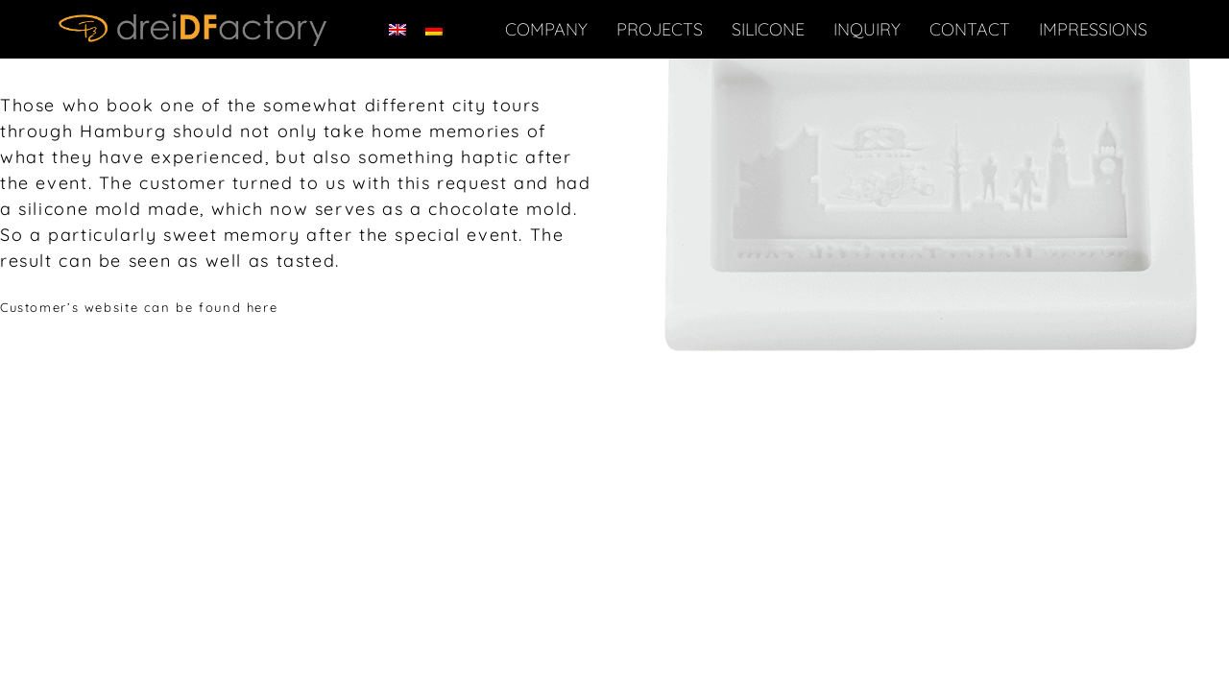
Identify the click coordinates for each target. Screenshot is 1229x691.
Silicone (768, 29)
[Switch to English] (397, 29)
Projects (659, 29)
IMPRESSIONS (1093, 29)
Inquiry (867, 29)
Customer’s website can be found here (138, 307)
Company (546, 29)
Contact (969, 29)
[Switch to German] (434, 29)
